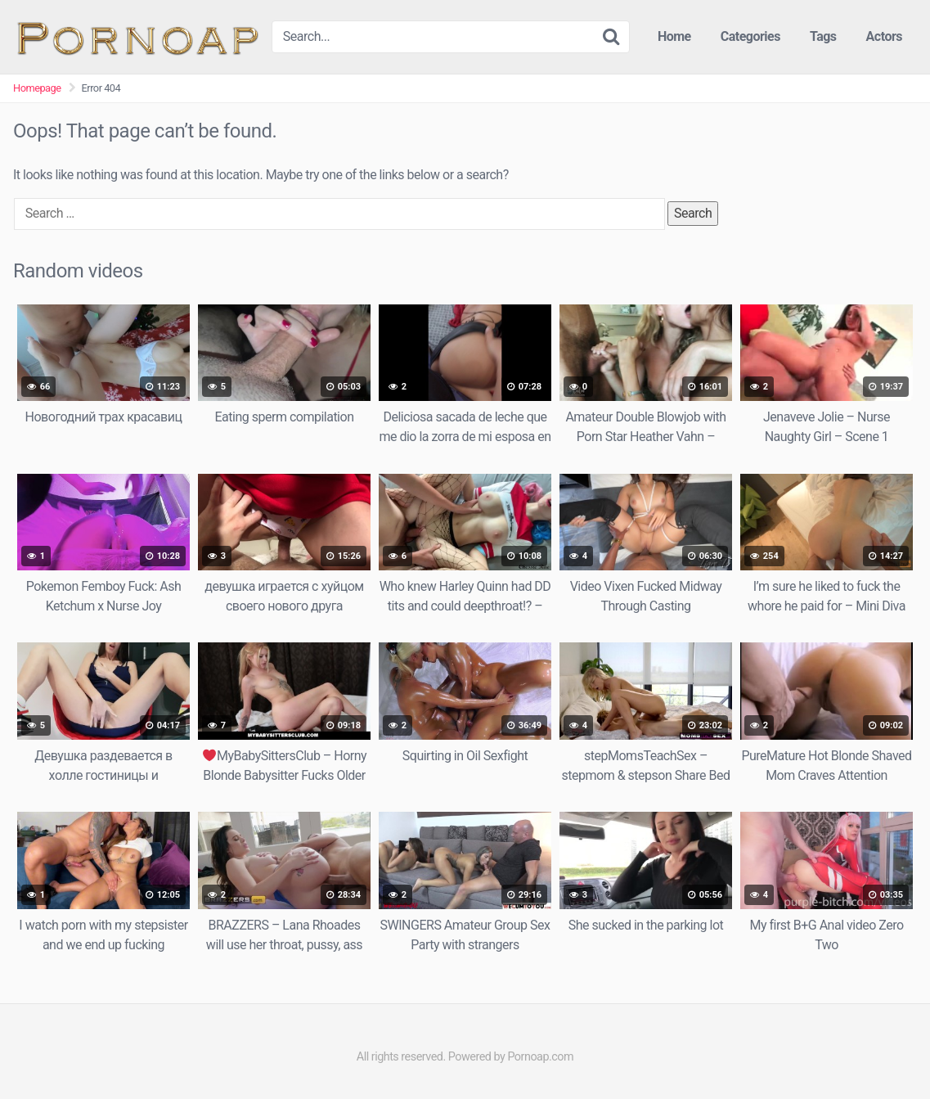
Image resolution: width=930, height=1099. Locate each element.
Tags (823, 36)
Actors (884, 36)
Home (674, 36)
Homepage (37, 88)
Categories (750, 36)
